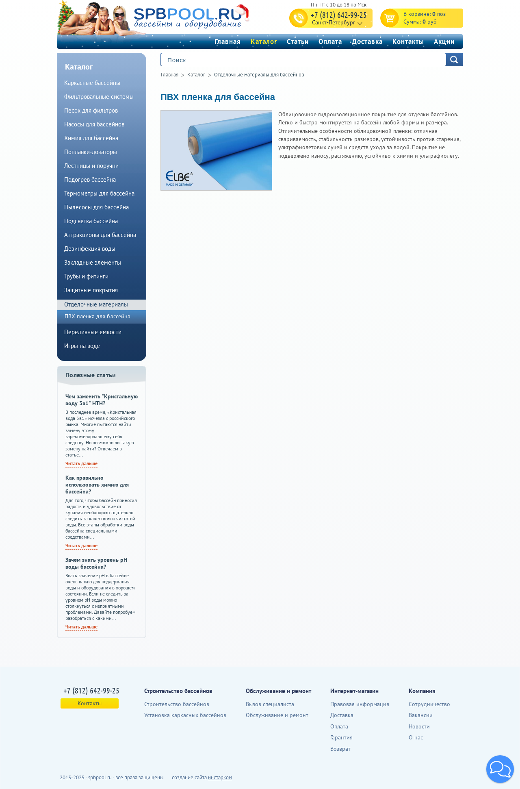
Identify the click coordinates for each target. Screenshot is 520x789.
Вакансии (421, 715)
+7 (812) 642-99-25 (339, 15)
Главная (227, 41)
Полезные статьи (90, 375)
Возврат (340, 748)
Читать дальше (81, 463)
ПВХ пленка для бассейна (217, 97)
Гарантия (341, 737)
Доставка (367, 41)
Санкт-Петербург (333, 22)
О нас (416, 737)
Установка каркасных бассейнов (185, 715)
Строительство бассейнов (176, 704)
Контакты (408, 41)
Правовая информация (359, 704)
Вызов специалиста (270, 704)
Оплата (330, 41)
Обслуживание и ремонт (277, 715)
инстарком (220, 777)
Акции (444, 41)
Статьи (298, 41)
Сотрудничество (429, 704)
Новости (419, 726)
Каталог (264, 41)
